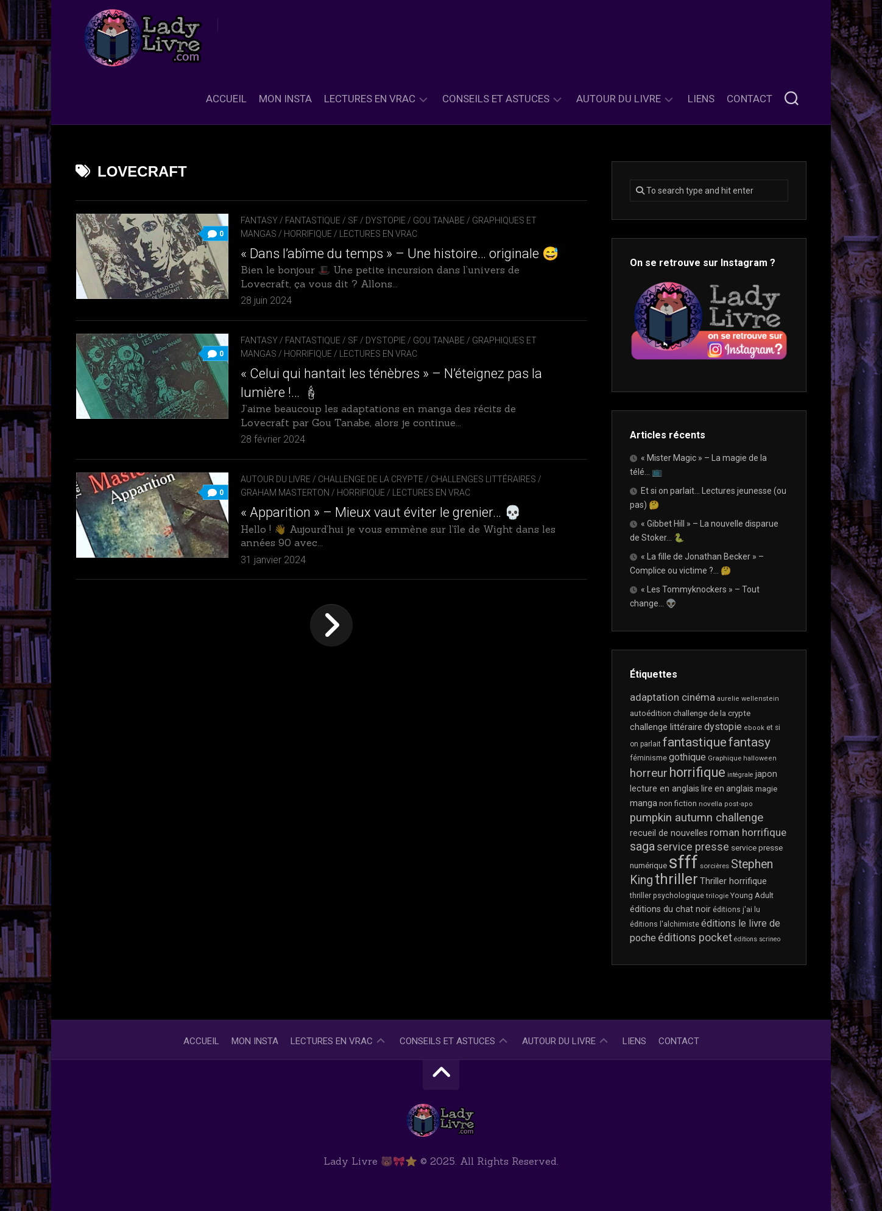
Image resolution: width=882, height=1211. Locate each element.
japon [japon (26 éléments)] (766, 774)
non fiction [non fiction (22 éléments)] (678, 803)
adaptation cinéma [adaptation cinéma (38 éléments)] (672, 697)
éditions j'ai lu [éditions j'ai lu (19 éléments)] (736, 909)
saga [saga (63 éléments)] (642, 846)
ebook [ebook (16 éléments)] (754, 728)
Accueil (226, 99)
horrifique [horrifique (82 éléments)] (697, 772)
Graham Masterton (285, 492)
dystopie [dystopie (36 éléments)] (723, 726)
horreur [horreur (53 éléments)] (649, 773)
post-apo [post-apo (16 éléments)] (738, 804)
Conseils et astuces (495, 99)
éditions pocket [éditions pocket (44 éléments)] (695, 938)
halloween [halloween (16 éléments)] (760, 758)
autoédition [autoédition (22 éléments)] (650, 713)
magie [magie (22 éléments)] (766, 788)
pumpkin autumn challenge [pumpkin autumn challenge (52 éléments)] (696, 817)
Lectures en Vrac (369, 99)
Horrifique (308, 234)
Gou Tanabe (439, 220)
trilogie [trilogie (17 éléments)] (717, 895)
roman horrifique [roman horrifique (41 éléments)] (748, 832)
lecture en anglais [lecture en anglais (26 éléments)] (664, 788)
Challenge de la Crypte (370, 479)
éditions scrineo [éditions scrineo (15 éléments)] (757, 939)
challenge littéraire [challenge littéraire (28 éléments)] (666, 726)
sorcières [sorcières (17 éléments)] (714, 866)
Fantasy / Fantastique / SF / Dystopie (323, 220)
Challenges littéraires (483, 479)
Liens (701, 99)
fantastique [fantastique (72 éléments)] (695, 742)
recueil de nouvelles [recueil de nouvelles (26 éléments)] (669, 833)
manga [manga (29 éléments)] (643, 803)
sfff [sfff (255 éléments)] (683, 862)
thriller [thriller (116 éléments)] (676, 879)
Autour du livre (618, 99)
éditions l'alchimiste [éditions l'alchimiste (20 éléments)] (664, 923)
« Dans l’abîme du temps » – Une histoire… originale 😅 (400, 253)
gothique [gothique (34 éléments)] (687, 757)
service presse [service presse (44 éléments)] (693, 847)
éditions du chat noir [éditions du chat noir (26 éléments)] (670, 909)
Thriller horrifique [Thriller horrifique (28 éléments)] (733, 881)
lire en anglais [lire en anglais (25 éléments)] (727, 788)
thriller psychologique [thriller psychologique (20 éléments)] (667, 895)
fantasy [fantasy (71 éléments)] (750, 742)
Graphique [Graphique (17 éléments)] (724, 758)
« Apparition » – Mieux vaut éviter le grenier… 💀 (381, 512)
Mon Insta (285, 99)
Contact (749, 99)
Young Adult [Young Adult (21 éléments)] (752, 895)
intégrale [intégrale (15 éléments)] (740, 775)
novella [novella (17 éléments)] (710, 803)
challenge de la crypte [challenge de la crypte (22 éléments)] (711, 713)
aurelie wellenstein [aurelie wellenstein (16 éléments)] (748, 699)
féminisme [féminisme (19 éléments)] (648, 758)
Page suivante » (331, 625)
